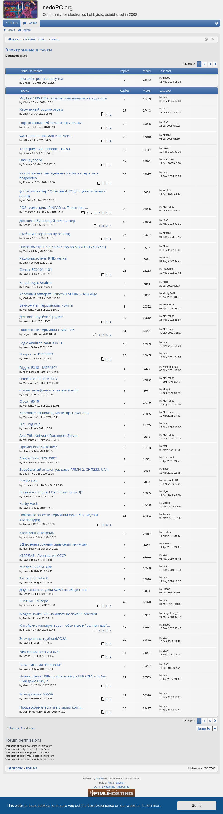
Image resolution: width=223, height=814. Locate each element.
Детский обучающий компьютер (47, 220)
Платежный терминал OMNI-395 (47, 329)
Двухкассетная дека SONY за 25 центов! (53, 589)
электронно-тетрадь (36, 532)
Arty (110, 782)
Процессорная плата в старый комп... (51, 707)
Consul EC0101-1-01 (35, 269)
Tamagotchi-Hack (33, 578)
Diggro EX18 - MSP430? (38, 367)
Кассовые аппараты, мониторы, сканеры (54, 412)
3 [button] (210, 64)
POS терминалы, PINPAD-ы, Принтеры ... (53, 207)
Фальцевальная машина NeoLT (46, 135)
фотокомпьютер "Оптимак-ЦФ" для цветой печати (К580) (62, 193)
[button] (215, 64)
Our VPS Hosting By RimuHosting (111, 786)
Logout (11, 30)
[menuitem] (216, 23)
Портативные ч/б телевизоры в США (50, 122)
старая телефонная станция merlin (48, 390)
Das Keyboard (30, 160)
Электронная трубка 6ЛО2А (43, 638)
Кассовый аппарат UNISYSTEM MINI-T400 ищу (58, 294)
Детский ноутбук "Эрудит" (41, 316)
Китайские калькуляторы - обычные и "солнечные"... (64, 625)
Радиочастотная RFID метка (43, 258)
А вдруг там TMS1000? (38, 458)
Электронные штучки (28, 50)
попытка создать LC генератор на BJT (51, 492)
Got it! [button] (197, 805)
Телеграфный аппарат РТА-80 (44, 148)
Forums (32, 23)
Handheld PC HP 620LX (38, 378)
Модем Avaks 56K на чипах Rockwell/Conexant (58, 613)
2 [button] (204, 64)
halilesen (119, 782)
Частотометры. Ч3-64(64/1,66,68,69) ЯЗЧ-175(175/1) (62, 246)
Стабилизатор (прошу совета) (44, 233)
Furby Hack (28, 503)
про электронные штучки (41, 78)
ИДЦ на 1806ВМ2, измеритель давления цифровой (63, 98)
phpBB (99, 778)
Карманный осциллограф (41, 109)
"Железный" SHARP (35, 566)
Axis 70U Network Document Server (48, 435)
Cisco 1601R (29, 401)
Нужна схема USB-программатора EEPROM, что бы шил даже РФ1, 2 (62, 678)
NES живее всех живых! (39, 651)
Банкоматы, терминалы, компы (46, 305)
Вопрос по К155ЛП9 (36, 354)
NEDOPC (12, 23)
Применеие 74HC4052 (38, 446)
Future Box (28, 480)
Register (26, 30)
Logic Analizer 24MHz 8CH (40, 342)
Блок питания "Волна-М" (40, 664)
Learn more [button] (151, 805)
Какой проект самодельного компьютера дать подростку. (59, 175)
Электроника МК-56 (36, 694)
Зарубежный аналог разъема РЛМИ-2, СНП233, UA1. (64, 469)
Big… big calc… (31, 424)
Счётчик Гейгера (33, 600)
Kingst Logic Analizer (36, 282)
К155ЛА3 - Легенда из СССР (42, 555)
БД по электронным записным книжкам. (54, 544)
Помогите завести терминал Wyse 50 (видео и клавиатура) (58, 517)
